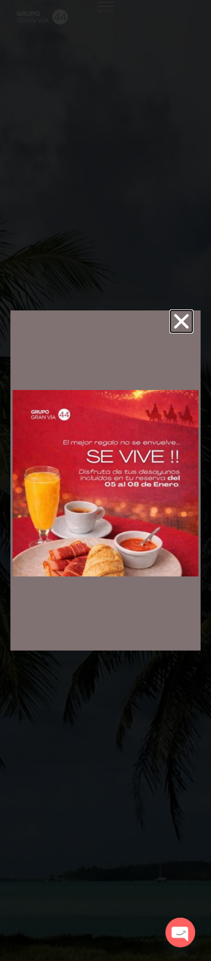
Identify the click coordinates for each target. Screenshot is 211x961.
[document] (105, 480)
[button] (181, 321)
